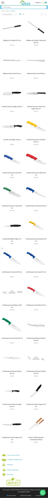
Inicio (3, 11)
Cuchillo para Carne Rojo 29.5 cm (36, 305)
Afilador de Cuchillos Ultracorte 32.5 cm (36, 41)
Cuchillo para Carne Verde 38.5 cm (12, 338)
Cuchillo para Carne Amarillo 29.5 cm (36, 240)
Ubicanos (10, 464)
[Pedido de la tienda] (9, 14)
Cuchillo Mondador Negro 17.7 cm (12, 240)
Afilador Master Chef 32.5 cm (12, 73)
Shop (7, 11)
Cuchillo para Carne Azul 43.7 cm (36, 272)
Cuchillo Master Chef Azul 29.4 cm (36, 206)
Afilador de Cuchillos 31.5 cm (12, 40)
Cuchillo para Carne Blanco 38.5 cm (12, 306)
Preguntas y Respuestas (15, 459)
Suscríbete (8, 474)
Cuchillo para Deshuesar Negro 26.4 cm (12, 405)
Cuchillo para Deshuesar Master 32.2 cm (36, 372)
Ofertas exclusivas (13, 470)
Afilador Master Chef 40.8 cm (36, 73)
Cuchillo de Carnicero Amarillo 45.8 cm (36, 141)
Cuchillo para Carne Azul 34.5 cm (12, 272)
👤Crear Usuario (11, 495)
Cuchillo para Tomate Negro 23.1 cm (12, 438)
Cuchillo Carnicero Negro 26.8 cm (12, 106)
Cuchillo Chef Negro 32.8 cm (12, 139)
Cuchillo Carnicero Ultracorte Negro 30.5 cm (36, 107)
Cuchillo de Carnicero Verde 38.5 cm (12, 207)
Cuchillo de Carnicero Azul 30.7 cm (12, 174)
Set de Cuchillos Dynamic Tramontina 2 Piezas (36, 438)
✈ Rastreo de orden (25, 495)
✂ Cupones (38, 495)
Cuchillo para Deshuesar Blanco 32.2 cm (12, 372)
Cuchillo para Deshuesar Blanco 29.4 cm (36, 339)
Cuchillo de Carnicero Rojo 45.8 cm (36, 174)
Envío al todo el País (10, 455)
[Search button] (45, 7)
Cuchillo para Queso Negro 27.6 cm (36, 405)
